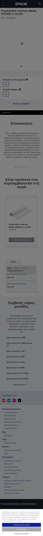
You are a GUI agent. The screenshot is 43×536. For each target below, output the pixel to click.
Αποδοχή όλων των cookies (21, 524)
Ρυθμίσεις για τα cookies (21, 533)
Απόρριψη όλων (21, 529)
